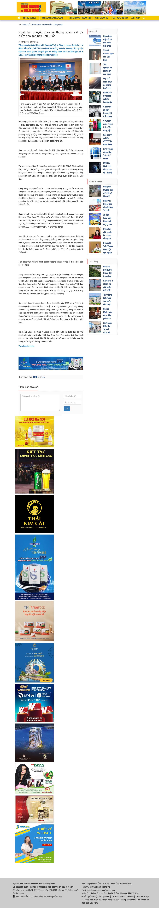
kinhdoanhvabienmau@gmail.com (101, 890)
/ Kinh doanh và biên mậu (41, 24)
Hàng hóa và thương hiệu (80, 18)
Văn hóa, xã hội (101, 18)
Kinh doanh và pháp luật (53, 18)
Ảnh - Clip (135, 18)
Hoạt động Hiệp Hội (120, 18)
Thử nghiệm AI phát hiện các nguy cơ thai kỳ (107, 71)
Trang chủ (24, 24)
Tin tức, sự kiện (30, 18)
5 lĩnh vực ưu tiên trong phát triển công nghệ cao (107, 113)
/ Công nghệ (57, 24)
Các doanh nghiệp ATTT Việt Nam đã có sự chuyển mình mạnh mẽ (107, 144)
